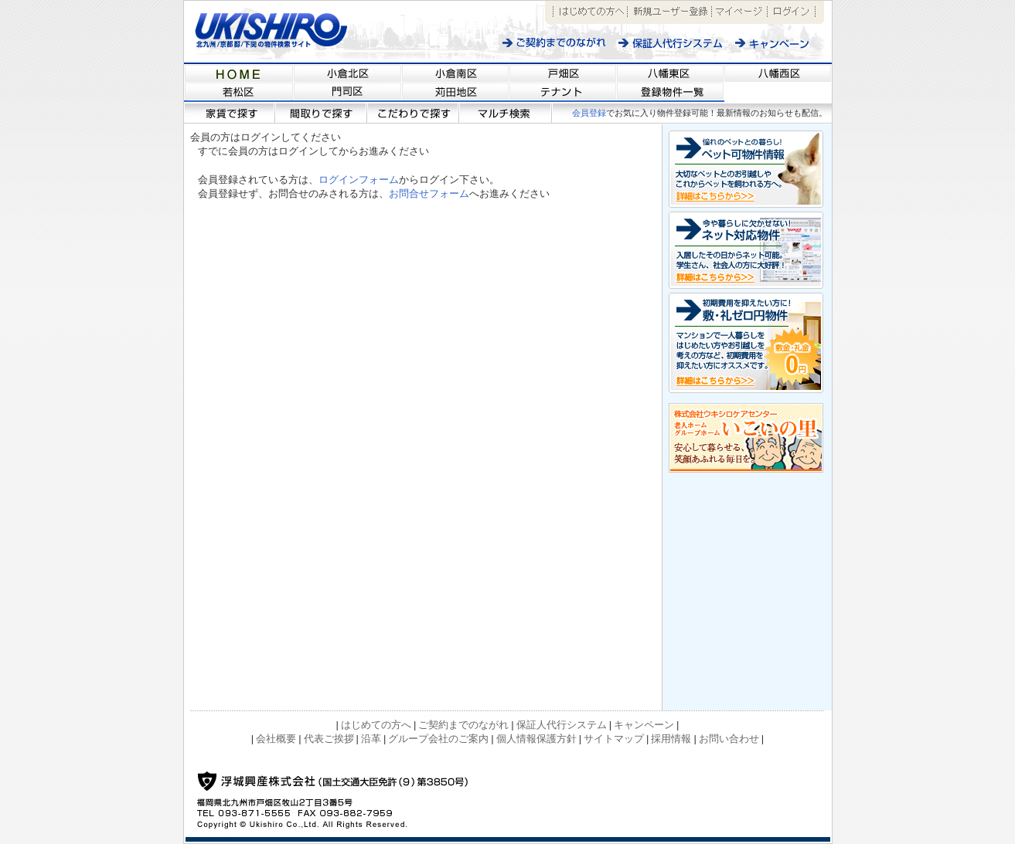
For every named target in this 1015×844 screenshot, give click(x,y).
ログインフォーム (358, 179)
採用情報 (671, 738)
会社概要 (276, 738)
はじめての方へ (590, 12)
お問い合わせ (729, 738)
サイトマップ (614, 738)
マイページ (739, 12)
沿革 (371, 738)
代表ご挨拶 (329, 738)
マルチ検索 (506, 113)
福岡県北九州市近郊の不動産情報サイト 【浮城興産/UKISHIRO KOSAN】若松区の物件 (239, 93)
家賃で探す (229, 113)
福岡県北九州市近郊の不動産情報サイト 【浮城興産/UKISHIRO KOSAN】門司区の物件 (348, 93)
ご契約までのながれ (554, 43)
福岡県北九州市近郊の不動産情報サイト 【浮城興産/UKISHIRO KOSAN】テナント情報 (563, 93)
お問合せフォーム (429, 193)
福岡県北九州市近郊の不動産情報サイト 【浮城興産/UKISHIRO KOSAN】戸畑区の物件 (563, 73)
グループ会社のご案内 (438, 738)
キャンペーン (780, 43)
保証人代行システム (670, 43)
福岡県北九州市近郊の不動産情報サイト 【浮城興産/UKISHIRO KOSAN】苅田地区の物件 (455, 93)
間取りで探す (321, 113)
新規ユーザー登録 (670, 12)
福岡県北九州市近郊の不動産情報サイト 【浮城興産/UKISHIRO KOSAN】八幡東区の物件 (670, 73)
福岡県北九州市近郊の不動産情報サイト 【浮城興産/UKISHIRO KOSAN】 (239, 73)
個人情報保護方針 (536, 738)
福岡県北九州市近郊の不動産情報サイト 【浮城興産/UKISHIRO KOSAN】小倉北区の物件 (348, 73)
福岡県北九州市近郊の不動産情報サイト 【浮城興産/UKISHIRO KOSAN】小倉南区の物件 (455, 73)
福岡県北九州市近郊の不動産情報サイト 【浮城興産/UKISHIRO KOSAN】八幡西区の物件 (778, 73)
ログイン (791, 12)
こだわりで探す (413, 113)
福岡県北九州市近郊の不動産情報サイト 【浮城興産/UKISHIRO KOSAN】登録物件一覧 (670, 93)
